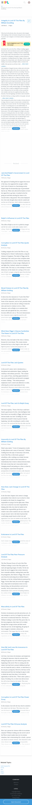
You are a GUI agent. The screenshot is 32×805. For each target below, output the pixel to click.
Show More (16, 128)
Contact (16, 784)
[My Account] (29, 2)
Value (2, 769)
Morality (2, 767)
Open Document (16, 802)
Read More (16, 205)
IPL (2, 6)
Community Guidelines (16, 793)
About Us (16, 782)
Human (2, 771)
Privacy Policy (16, 797)
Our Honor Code (16, 795)
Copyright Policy (16, 791)
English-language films (5, 766)
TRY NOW (27, 44)
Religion (2, 773)
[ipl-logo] (6, 3)
